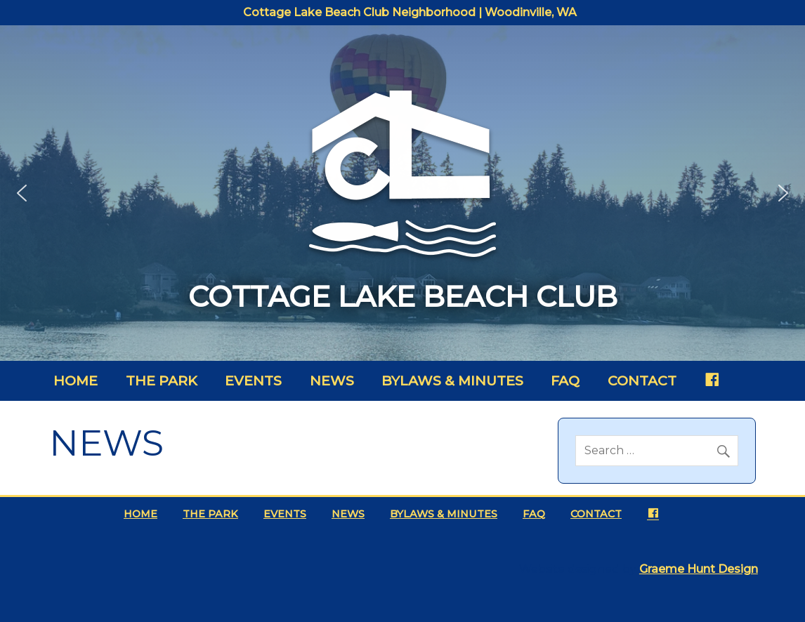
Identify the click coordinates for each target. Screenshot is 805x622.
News (332, 380)
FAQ (565, 380)
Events (253, 380)
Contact (642, 380)
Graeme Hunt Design (698, 569)
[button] (22, 193)
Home (75, 380)
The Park (161, 380)
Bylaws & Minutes (452, 380)
